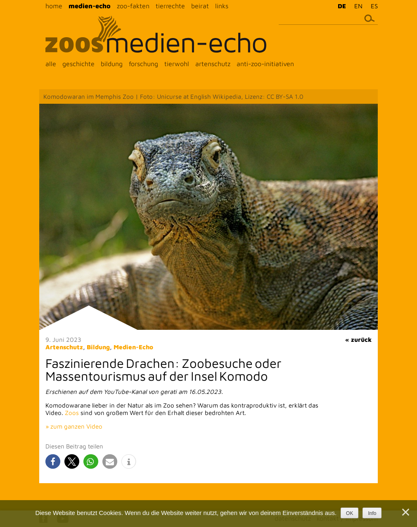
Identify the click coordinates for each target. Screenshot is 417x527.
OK (349, 513)
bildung (112, 63)
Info (372, 513)
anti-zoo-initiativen (265, 63)
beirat (200, 6)
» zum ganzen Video (73, 426)
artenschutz (212, 63)
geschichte (78, 63)
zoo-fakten (133, 6)
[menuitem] (340, 6)
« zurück (358, 339)
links (221, 6)
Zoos (72, 412)
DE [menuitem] (342, 6)
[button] (52, 461)
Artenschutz (64, 347)
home (53, 6)
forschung (143, 63)
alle (50, 63)
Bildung (98, 347)
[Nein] (405, 512)
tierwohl (176, 63)
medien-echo (90, 6)
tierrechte (170, 6)
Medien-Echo (133, 347)
